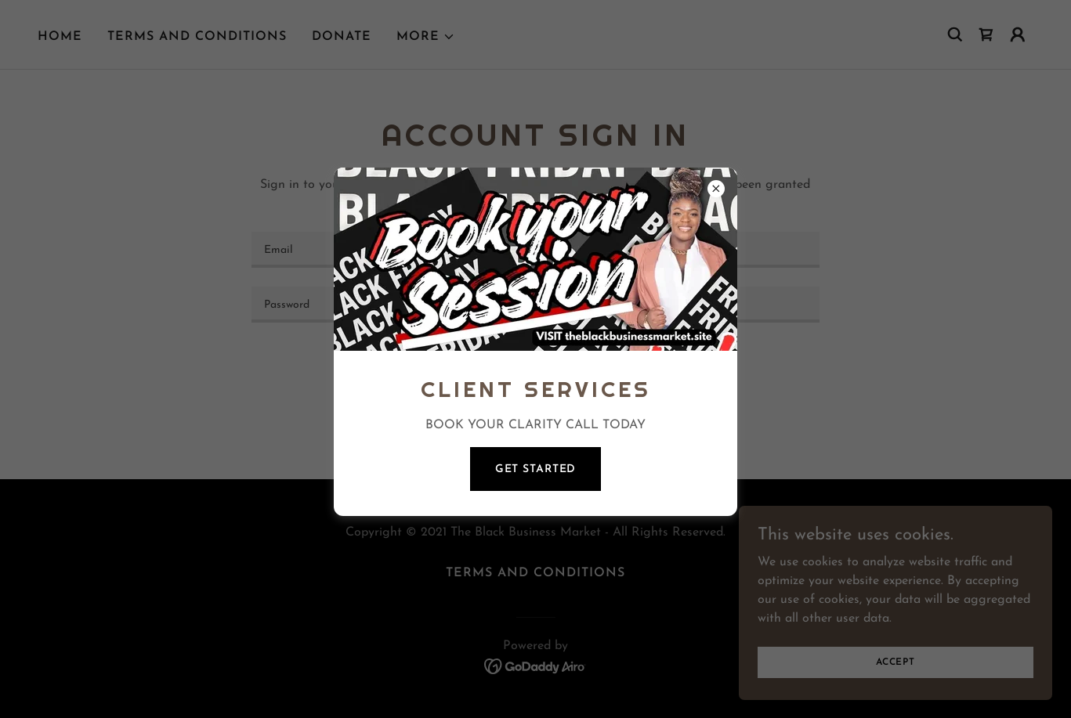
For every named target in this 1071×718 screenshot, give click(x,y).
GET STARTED (536, 469)
